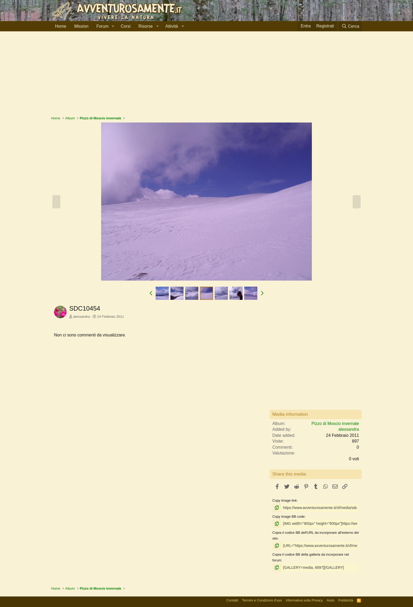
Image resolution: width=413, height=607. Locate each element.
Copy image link (284, 500)
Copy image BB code (288, 516)
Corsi (125, 26)
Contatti (232, 599)
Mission (81, 26)
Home (60, 26)
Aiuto (331, 599)
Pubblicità (345, 599)
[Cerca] (350, 26)
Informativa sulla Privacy (304, 599)
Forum (102, 26)
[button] (113, 26)
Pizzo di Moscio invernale (335, 423)
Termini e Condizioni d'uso (262, 599)
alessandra (81, 317)
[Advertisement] (206, 76)
